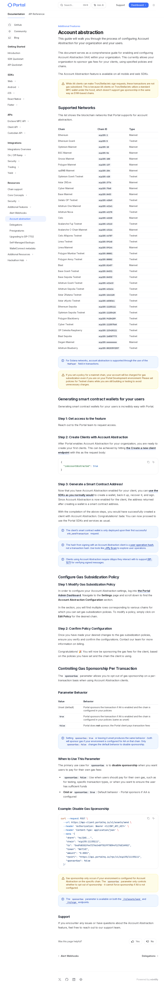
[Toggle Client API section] (25, 127)
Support (120, 5)
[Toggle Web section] (25, 81)
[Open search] (74, 5)
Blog (13, 38)
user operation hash (141, 544)
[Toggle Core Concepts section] (25, 195)
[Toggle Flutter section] (25, 105)
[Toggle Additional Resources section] (25, 254)
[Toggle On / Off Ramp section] (25, 155)
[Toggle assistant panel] (99, 5)
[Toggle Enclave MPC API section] (25, 121)
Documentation (16, 15)
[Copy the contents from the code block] (148, 462)
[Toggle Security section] (25, 161)
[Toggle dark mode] (153, 5)
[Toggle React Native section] (25, 99)
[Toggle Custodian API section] (25, 133)
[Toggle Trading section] (25, 167)
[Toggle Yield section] (25, 173)
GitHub (15, 25)
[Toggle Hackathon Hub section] (25, 260)
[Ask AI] (153, 462)
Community (17, 31)
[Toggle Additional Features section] (25, 207)
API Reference (37, 15)
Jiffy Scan (110, 548)
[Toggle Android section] (25, 87)
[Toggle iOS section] (25, 93)
